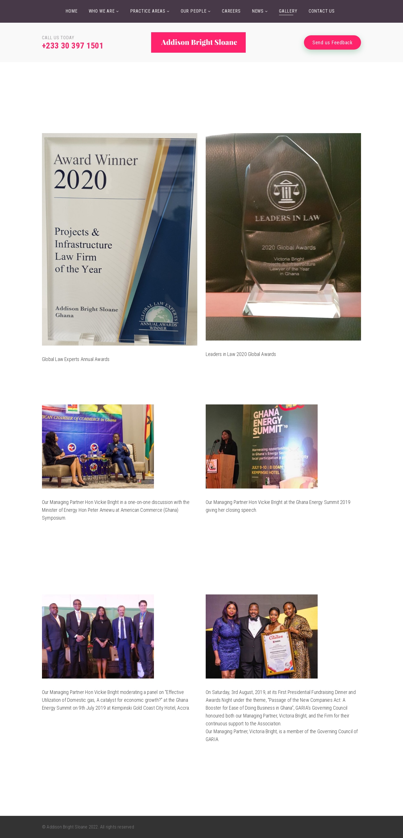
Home (71, 11)
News (258, 11)
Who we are (102, 11)
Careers (231, 11)
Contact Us (322, 11)
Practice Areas (147, 11)
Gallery (288, 11)
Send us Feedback (332, 42)
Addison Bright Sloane (67, 827)
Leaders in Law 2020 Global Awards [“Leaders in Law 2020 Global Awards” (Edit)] (241, 354)
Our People (194, 11)
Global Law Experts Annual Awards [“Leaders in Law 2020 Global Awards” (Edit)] (75, 359)
